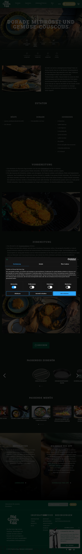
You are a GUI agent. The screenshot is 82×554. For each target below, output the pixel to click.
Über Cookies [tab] (65, 264)
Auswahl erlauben (41, 293)
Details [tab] (41, 264)
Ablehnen (17, 293)
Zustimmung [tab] (17, 264)
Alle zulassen (64, 293)
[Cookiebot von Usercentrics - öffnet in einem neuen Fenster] (69, 259)
